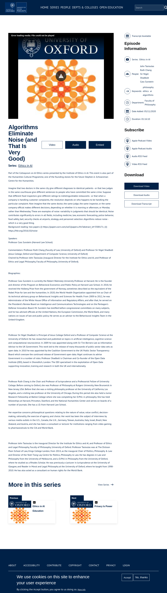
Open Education (117, 10)
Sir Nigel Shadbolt (144, 75)
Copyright (75, 565)
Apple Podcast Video (142, 140)
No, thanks (141, 577)
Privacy (111, 565)
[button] (61, 76)
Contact (94, 565)
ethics (146, 91)
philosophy (148, 87)
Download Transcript (142, 203)
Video (52, 144)
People (72, 10)
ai (151, 91)
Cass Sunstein (147, 81)
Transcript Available (141, 36)
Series (60, 10)
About (12, 565)
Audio (75, 144)
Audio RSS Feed (139, 156)
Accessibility (31, 565)
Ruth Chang (146, 70)
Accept (127, 577)
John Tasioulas (147, 66)
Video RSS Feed (139, 164)
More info (82, 589)
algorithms (148, 94)
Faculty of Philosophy (150, 102)
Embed (100, 144)
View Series (103, 484)
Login (126, 565)
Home (51, 10)
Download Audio (142, 195)
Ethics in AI (25, 166)
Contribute (54, 565)
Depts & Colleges (91, 10)
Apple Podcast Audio (142, 148)
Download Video (141, 186)
